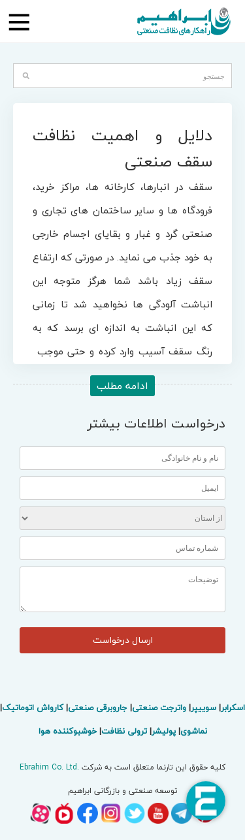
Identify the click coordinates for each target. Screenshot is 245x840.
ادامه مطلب (122, 386)
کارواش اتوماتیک (32, 707)
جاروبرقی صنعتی (97, 707)
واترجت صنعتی (159, 707)
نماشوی (193, 731)
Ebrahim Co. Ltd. (49, 767)
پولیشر (164, 731)
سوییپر (203, 707)
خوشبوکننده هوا (68, 731)
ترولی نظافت (124, 731)
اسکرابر (233, 707)
